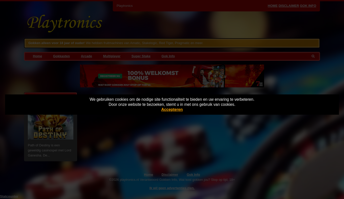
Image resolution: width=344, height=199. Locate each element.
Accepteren (172, 109)
